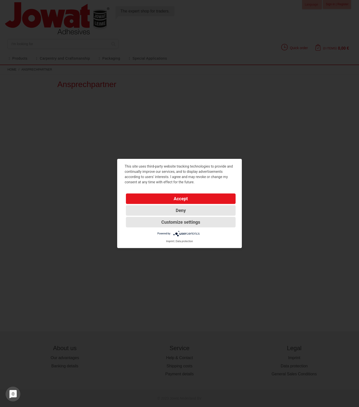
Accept (181, 198)
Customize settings (180, 222)
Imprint (170, 241)
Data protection (184, 241)
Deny (181, 210)
